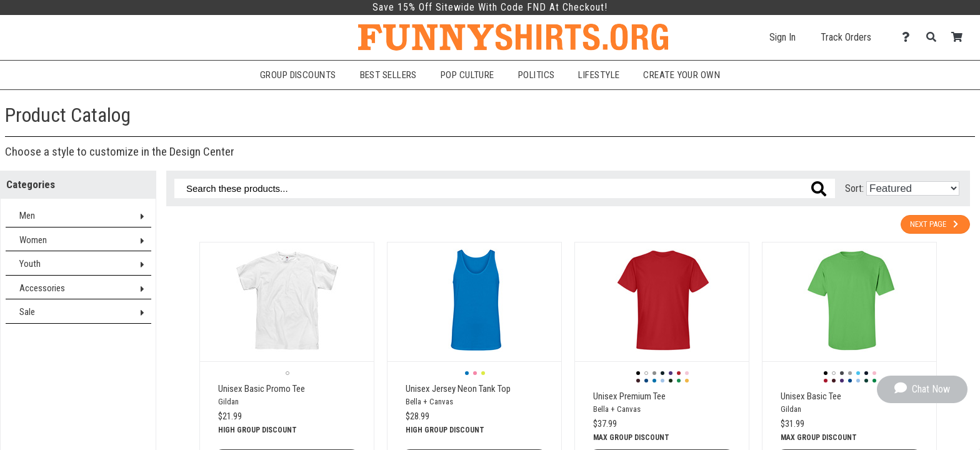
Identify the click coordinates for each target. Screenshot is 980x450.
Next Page (935, 224)
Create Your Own (681, 75)
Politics (536, 75)
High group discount (257, 430)
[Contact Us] (909, 37)
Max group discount (631, 437)
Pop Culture (467, 75)
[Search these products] (504, 188)
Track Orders (846, 37)
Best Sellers (388, 75)
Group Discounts (298, 75)
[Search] (935, 37)
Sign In (782, 37)
